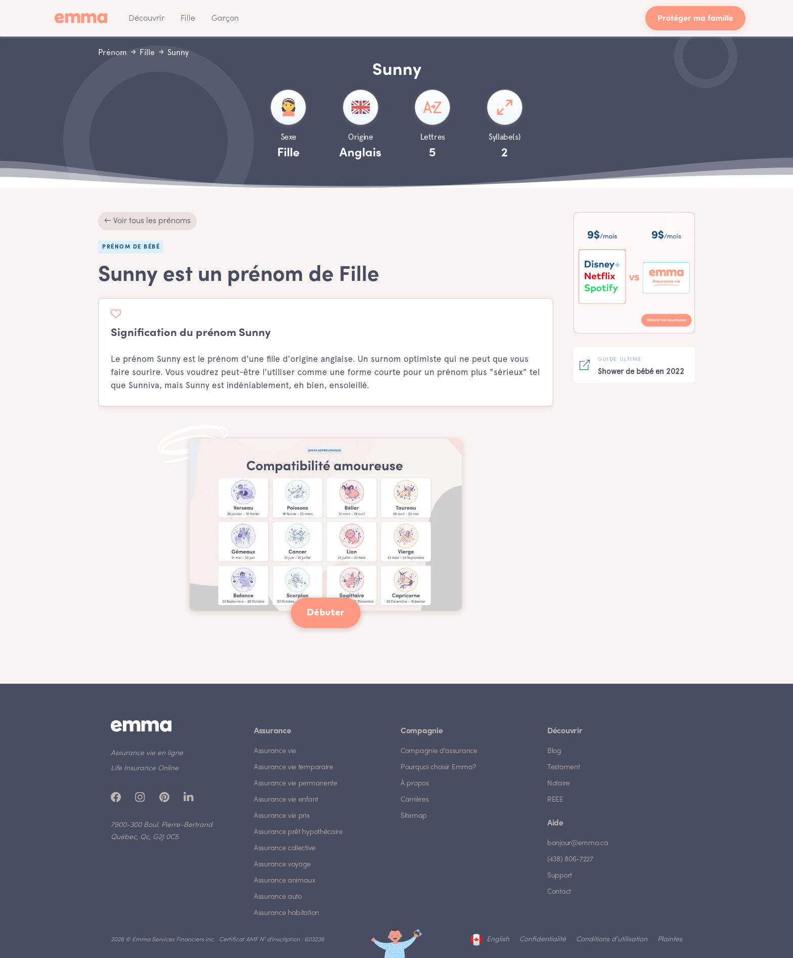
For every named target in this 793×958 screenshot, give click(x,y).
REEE (555, 800)
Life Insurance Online (145, 768)
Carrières (414, 800)
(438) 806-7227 (570, 859)
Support (559, 875)
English (498, 939)
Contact (559, 892)
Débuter (325, 612)
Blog (554, 751)
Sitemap (414, 816)
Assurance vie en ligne (147, 753)
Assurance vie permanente (295, 783)
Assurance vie (275, 751)
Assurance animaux (285, 881)
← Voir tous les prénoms (147, 221)
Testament (563, 767)
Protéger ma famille (695, 19)
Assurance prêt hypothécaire (298, 832)
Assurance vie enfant (286, 800)
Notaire (558, 783)
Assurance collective (285, 848)
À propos (415, 783)
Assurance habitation (286, 913)
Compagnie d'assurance (439, 751)
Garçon (225, 19)
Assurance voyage (282, 864)
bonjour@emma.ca (577, 843)
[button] (146, 18)
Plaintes (669, 939)
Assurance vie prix (282, 816)
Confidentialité (542, 939)
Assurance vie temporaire (293, 767)
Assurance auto (278, 897)
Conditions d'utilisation (611, 939)
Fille (188, 19)
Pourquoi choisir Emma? (438, 767)
